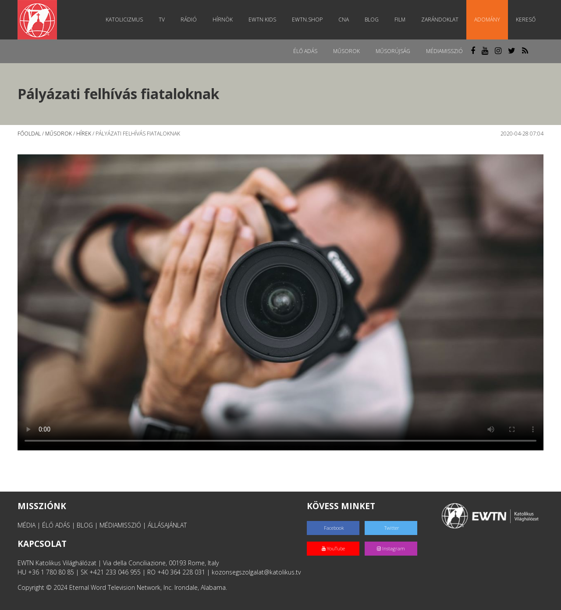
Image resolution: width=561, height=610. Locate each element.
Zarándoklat (439, 19)
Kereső (526, 19)
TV (162, 19)
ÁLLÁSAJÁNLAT (167, 525)
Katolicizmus (124, 19)
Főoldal (29, 133)
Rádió (189, 19)
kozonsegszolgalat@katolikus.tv (256, 572)
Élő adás (305, 51)
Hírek (83, 133)
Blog (372, 19)
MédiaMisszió (444, 51)
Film (399, 19)
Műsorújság (393, 51)
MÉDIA (27, 525)
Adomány (487, 19)
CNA (343, 19)
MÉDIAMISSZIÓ (120, 525)
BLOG (85, 525)
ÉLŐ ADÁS (56, 525)
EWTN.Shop (307, 19)
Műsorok (346, 51)
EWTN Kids (262, 19)
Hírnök (223, 19)
